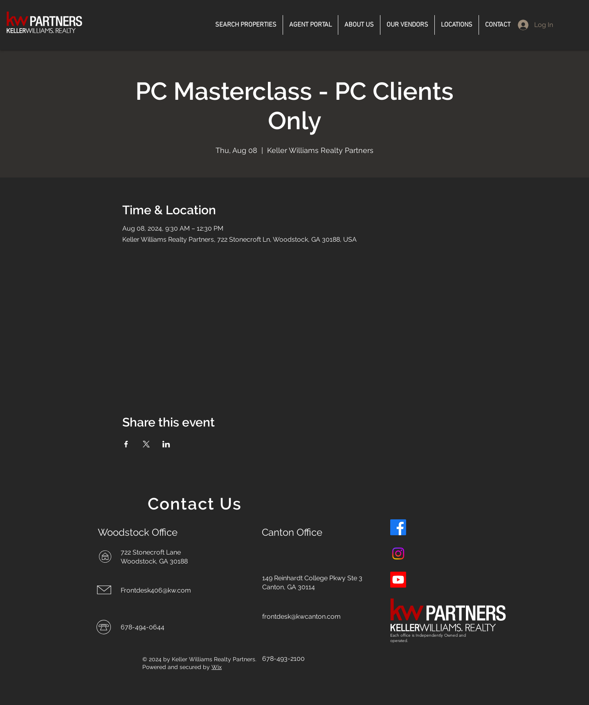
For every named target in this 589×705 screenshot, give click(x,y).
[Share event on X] (146, 444)
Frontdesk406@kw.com (156, 590)
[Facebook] (398, 527)
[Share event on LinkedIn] (166, 444)
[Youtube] (398, 580)
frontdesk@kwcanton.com (301, 616)
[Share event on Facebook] (126, 444)
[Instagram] (398, 553)
